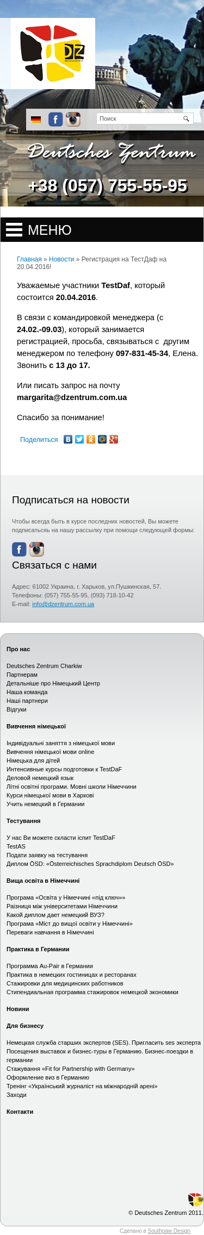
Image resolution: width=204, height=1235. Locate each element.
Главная (29, 259)
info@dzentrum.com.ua (63, 604)
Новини (18, 1009)
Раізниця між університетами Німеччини (62, 906)
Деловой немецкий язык (40, 778)
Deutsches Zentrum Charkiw (44, 666)
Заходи (17, 1094)
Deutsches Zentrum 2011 (168, 1212)
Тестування (23, 821)
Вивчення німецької (36, 726)
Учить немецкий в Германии (45, 804)
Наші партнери (27, 700)
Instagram (73, 119)
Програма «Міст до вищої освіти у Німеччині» (70, 923)
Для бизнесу (25, 1025)
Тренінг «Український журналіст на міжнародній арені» (82, 1086)
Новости (61, 259)
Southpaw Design (169, 1231)
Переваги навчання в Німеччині (50, 932)
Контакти (20, 1111)
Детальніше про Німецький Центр (53, 683)
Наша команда (27, 692)
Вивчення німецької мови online (50, 752)
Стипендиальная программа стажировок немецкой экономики (92, 992)
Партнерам (22, 674)
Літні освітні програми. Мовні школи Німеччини (72, 786)
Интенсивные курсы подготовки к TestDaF (64, 769)
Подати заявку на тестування (47, 855)
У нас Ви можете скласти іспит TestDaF (61, 837)
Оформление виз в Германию (48, 1077)
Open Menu (102, 229)
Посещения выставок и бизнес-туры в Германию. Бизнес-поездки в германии (100, 1055)
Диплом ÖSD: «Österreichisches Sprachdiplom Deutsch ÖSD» (90, 863)
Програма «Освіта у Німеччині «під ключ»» (66, 897)
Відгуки (17, 709)
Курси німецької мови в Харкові (50, 795)
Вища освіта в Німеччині (43, 880)
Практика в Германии (38, 949)
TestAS (16, 846)
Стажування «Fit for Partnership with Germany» (71, 1068)
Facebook (55, 119)
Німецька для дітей (33, 760)
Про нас (18, 649)
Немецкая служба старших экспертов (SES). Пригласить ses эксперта (104, 1042)
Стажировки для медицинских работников (65, 983)
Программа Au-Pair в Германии (50, 966)
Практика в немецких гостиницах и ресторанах (72, 974)
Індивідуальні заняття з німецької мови (61, 743)
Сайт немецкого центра (47, 53)
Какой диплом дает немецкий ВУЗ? (55, 915)
